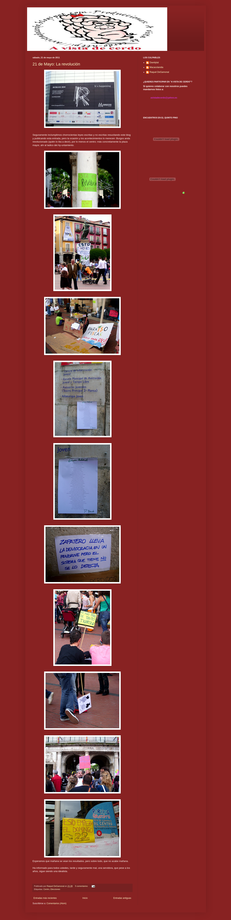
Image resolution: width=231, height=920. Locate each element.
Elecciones (55, 889)
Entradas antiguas (122, 898)
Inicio (85, 898)
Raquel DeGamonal (159, 72)
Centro (46, 889)
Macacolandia (156, 67)
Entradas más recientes (45, 898)
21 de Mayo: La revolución (56, 64)
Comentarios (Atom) (56, 903)
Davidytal (154, 62)
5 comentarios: (82, 886)
